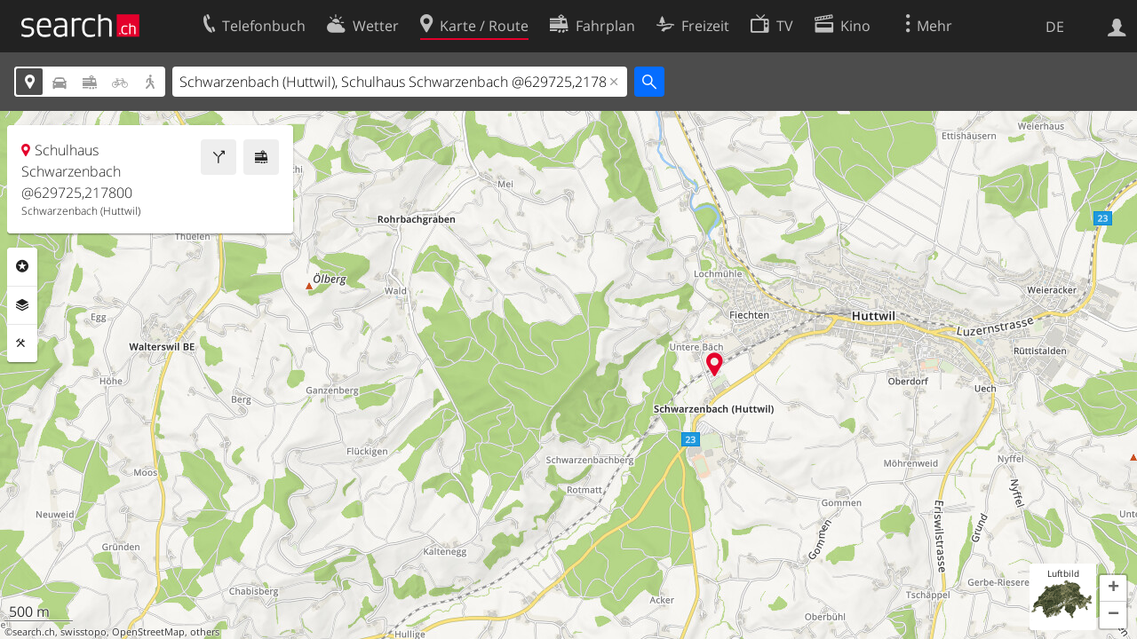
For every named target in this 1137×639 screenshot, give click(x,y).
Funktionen (22, 343)
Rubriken (22, 266)
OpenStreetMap (148, 632)
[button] (1113, 588)
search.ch (33, 632)
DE (1055, 26)
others (204, 632)
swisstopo (83, 632)
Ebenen (22, 305)
